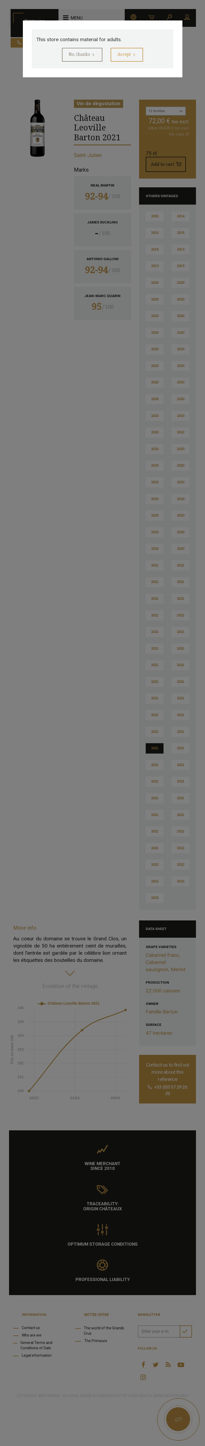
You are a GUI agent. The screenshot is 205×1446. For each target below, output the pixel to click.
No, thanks (77, 55)
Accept (126, 55)
